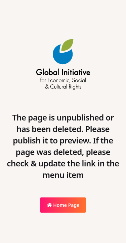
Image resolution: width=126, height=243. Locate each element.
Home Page (63, 205)
